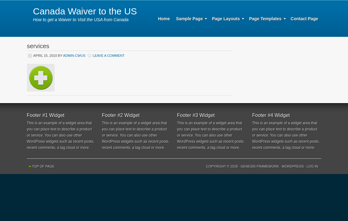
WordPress (293, 166)
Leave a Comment (109, 55)
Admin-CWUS (74, 55)
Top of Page (43, 166)
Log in (312, 166)
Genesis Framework (260, 166)
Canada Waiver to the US (85, 11)
